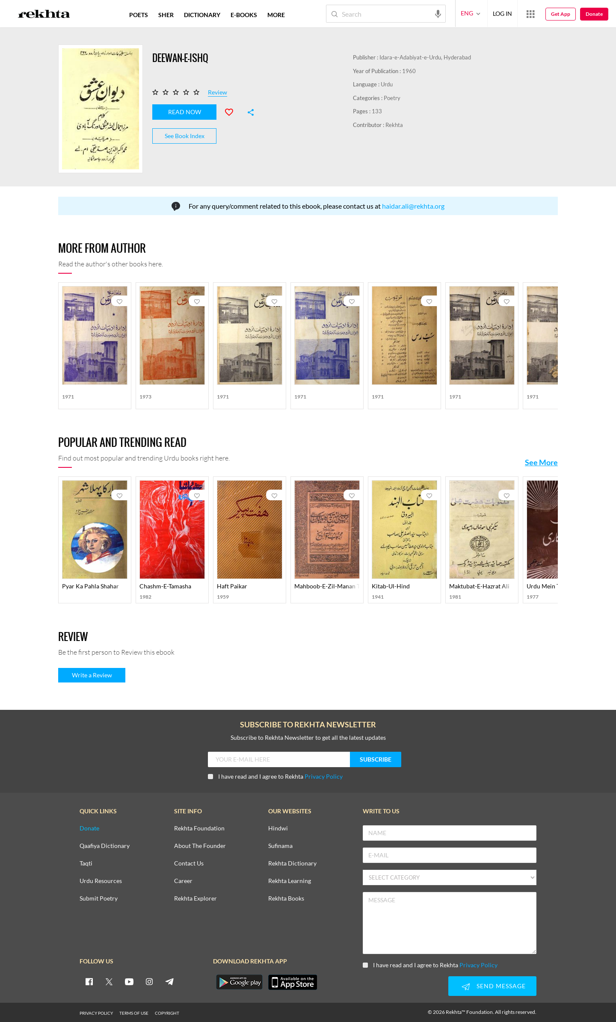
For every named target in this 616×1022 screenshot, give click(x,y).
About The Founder (200, 845)
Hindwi (278, 828)
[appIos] (292, 982)
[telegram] (169, 981)
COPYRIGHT (167, 1012)
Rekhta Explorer (195, 898)
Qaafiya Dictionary (105, 845)
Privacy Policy (324, 776)
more (276, 14)
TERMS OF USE (133, 1012)
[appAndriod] (239, 982)
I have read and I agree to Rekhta (275, 776)
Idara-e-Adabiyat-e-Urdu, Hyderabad (425, 57)
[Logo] (44, 15)
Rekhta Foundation (199, 828)
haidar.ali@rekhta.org (413, 205)
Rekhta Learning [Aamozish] (289, 880)
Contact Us (189, 863)
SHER (166, 14)
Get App (560, 14)
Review (217, 92)
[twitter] (109, 981)
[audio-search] (438, 13)
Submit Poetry (99, 898)
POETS (138, 14)
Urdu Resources (101, 880)
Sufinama (280, 845)
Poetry (392, 98)
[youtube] (129, 981)
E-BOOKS (244, 14)
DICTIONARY (202, 14)
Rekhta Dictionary (292, 863)
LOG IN (502, 13)
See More (541, 462)
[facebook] (89, 981)
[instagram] (149, 981)
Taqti (86, 863)
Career (183, 880)
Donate (594, 14)
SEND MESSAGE (492, 986)
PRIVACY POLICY (96, 1012)
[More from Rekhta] (530, 13)
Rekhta (394, 124)
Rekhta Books (286, 898)
